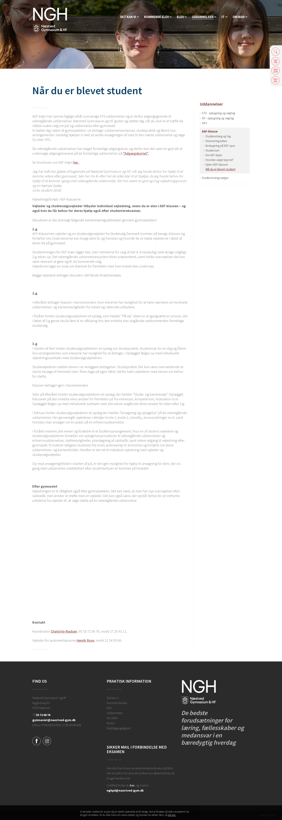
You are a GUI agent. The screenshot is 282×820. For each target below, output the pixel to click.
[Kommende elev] (158, 17)
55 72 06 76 (43, 715)
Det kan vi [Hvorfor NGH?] (113, 698)
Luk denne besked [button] (198, 814)
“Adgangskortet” (135, 153)
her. (76, 162)
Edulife (275, 71)
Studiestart (212, 150)
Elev (109, 708)
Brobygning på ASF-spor (220, 146)
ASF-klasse (210, 131)
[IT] (224, 17)
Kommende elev (117, 703)
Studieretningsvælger (215, 178)
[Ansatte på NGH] (240, 17)
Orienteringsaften (216, 141)
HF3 (204, 123)
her (132, 785)
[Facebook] (36, 740)
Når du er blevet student (220, 169)
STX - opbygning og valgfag (218, 113)
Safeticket (275, 80)
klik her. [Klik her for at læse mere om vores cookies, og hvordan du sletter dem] (172, 815)
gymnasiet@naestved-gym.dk (54, 720)
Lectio (275, 61)
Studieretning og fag (218, 136)
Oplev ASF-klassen (216, 164)
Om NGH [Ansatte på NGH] (112, 718)
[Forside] (50, 19)
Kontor (111, 723)
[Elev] (181, 17)
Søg (275, 51)
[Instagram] (47, 740)
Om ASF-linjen (213, 155)
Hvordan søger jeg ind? (219, 160)
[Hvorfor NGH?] (129, 17)
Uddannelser (211, 104)
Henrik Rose (85, 640)
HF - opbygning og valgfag (218, 118)
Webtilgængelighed (119, 728)
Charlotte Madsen (64, 631)
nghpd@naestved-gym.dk (125, 790)
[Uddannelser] (204, 17)
